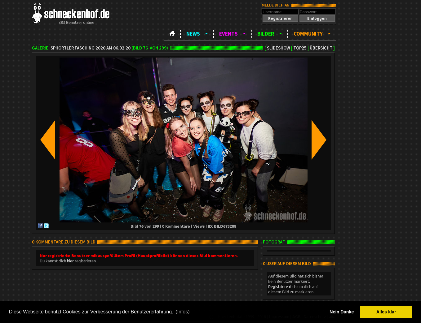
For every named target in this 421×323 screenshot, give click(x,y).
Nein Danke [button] (342, 311)
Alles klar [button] (386, 311)
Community (308, 33)
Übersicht (321, 48)
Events (228, 33)
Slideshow (278, 48)
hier (70, 260)
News (193, 33)
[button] (280, 18)
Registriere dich (282, 286)
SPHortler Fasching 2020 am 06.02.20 (91, 48)
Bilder (265, 33)
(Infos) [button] (182, 311)
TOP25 (300, 48)
